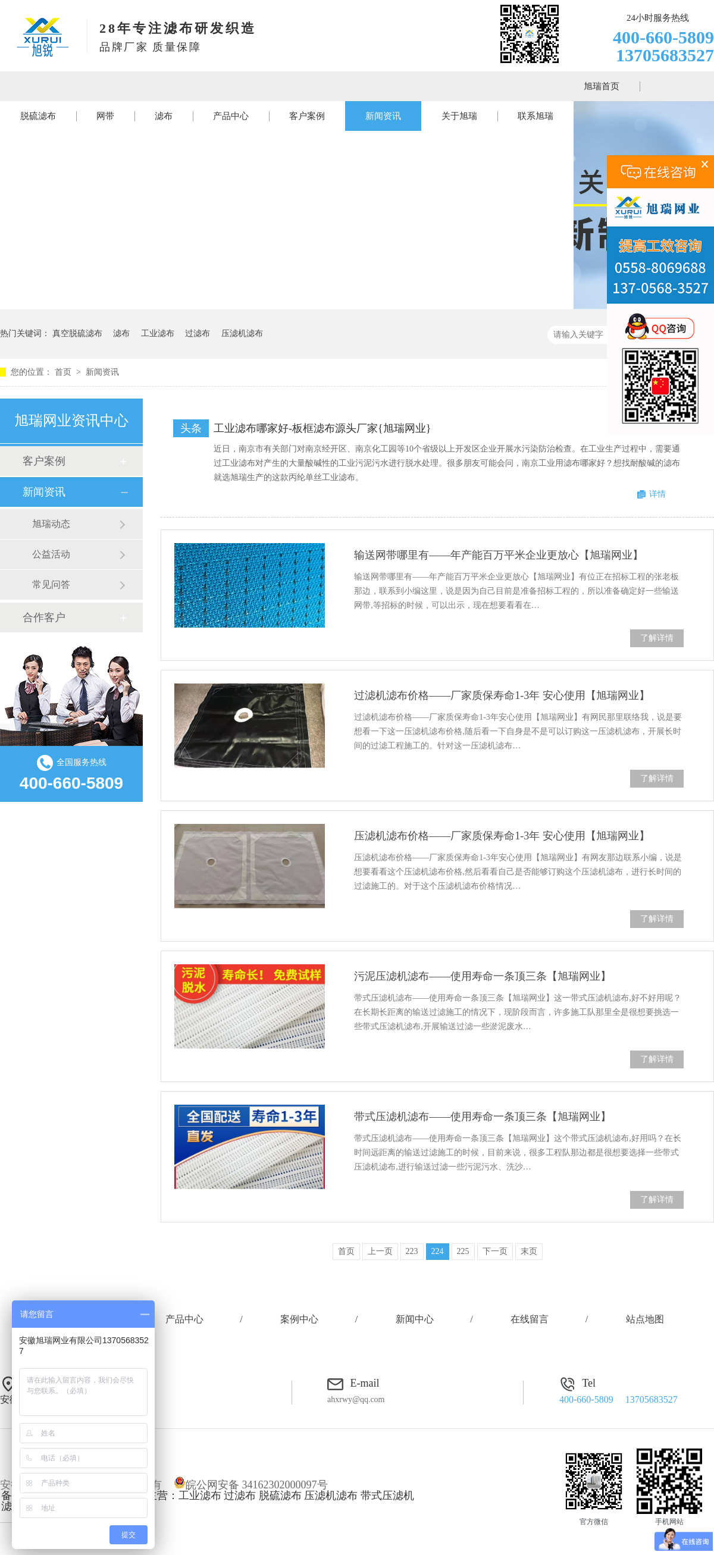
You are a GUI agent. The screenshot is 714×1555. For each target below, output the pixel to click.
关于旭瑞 (459, 116)
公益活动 (51, 554)
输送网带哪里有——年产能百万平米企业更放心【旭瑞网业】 (498, 555)
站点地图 (645, 1319)
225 (463, 1251)
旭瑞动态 (51, 524)
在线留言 (530, 1319)
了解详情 (657, 638)
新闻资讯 (383, 116)
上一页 (380, 1251)
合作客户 (44, 617)
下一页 (495, 1251)
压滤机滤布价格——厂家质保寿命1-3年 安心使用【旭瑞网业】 (502, 836)
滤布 (164, 116)
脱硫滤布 (38, 116)
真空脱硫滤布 (77, 333)
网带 (105, 116)
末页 (529, 1251)
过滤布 (197, 333)
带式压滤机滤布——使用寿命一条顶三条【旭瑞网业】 (482, 1117)
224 (437, 1251)
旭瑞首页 (601, 86)
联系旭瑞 (535, 116)
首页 (64, 372)
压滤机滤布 (242, 333)
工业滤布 (157, 333)
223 (412, 1251)
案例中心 (299, 1319)
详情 (657, 494)
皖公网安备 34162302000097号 (251, 1485)
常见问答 (51, 584)
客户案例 (307, 116)
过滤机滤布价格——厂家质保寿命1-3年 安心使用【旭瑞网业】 (502, 695)
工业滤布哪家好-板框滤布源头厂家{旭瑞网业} (322, 428)
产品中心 (231, 116)
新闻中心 (415, 1319)
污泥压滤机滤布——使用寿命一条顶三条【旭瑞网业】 (482, 976)
